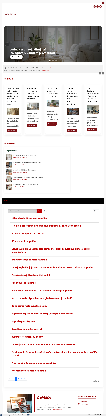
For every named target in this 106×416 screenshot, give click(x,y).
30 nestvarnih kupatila (24, 241)
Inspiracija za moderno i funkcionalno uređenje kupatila (42, 290)
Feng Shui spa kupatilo (24, 282)
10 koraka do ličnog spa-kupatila (29, 218)
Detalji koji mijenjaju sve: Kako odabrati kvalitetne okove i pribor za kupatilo (52, 267)
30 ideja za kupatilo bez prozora (28, 233)
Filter (39, 211)
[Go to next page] (21, 379)
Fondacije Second (59, 409)
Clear (45, 211)
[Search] (103, 3)
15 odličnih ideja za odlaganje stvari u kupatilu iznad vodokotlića (46, 225)
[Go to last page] (25, 379)
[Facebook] (95, 6)
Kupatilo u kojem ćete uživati (27, 329)
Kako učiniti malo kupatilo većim (29, 306)
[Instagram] (97, 6)
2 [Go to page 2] (18, 379)
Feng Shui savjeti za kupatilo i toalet (31, 275)
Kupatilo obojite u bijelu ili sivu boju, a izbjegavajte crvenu (42, 313)
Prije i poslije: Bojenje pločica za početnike (34, 363)
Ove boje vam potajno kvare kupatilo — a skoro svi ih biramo (44, 344)
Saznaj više (16, 57)
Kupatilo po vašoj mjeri (24, 321)
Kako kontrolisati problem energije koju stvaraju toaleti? (42, 298)
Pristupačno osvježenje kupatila (29, 370)
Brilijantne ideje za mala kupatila (29, 259)
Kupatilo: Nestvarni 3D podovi (27, 336)
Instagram (83, 404)
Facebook (82, 401)
